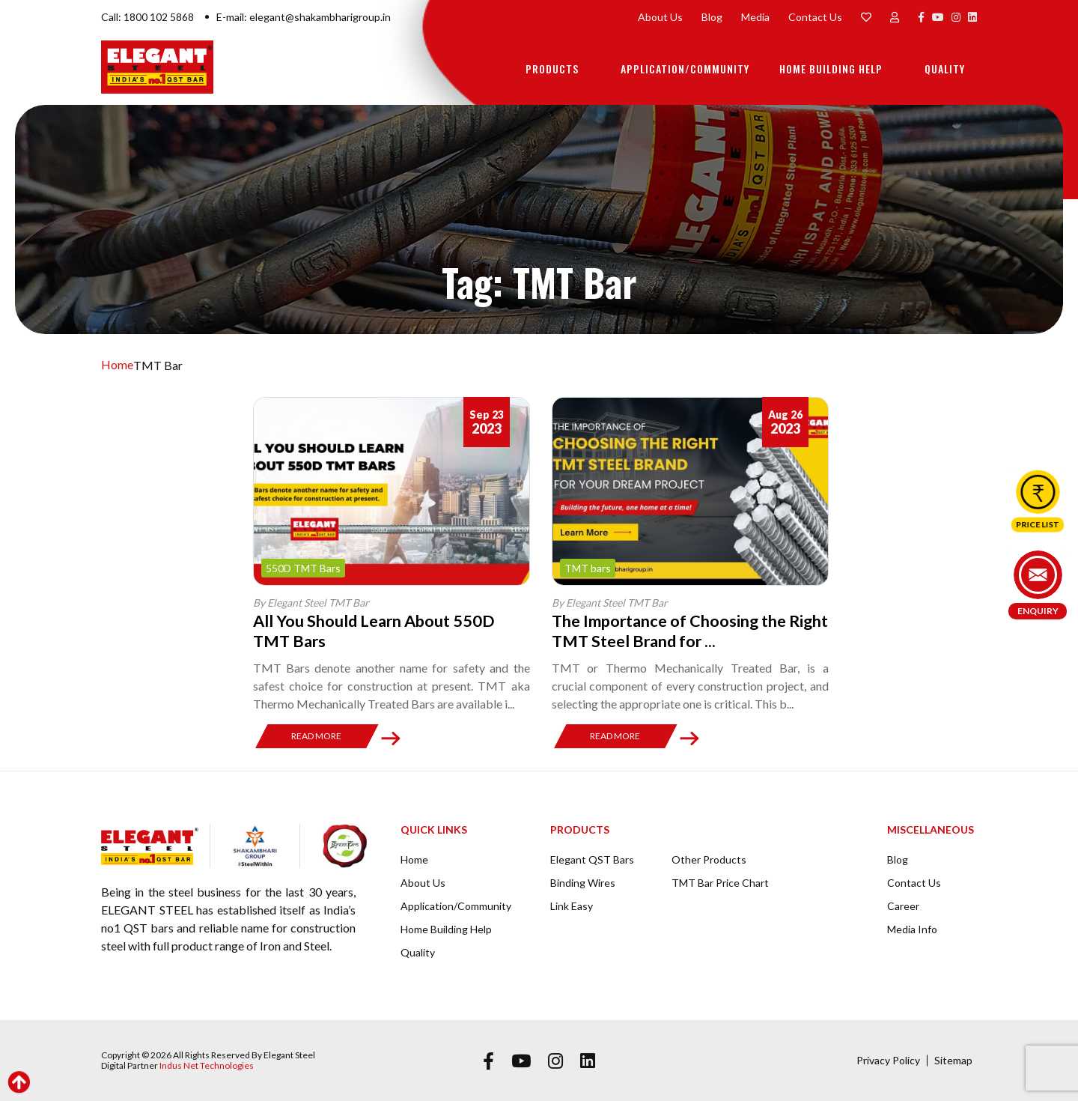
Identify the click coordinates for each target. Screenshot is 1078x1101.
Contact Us (815, 16)
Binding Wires (582, 882)
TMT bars (587, 568)
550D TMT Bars (303, 568)
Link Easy (571, 905)
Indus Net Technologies (206, 1064)
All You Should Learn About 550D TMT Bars (376, 630)
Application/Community (685, 68)
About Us (660, 16)
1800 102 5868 (159, 16)
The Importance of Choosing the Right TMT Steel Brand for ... (671, 630)
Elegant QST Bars (592, 858)
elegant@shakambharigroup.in (320, 16)
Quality (945, 68)
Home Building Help (831, 68)
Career (903, 905)
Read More (316, 735)
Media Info (912, 928)
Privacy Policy (888, 1059)
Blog (711, 16)
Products (552, 68)
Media (755, 16)
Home (117, 365)
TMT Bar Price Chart (720, 882)
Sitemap (953, 1059)
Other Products (709, 858)
